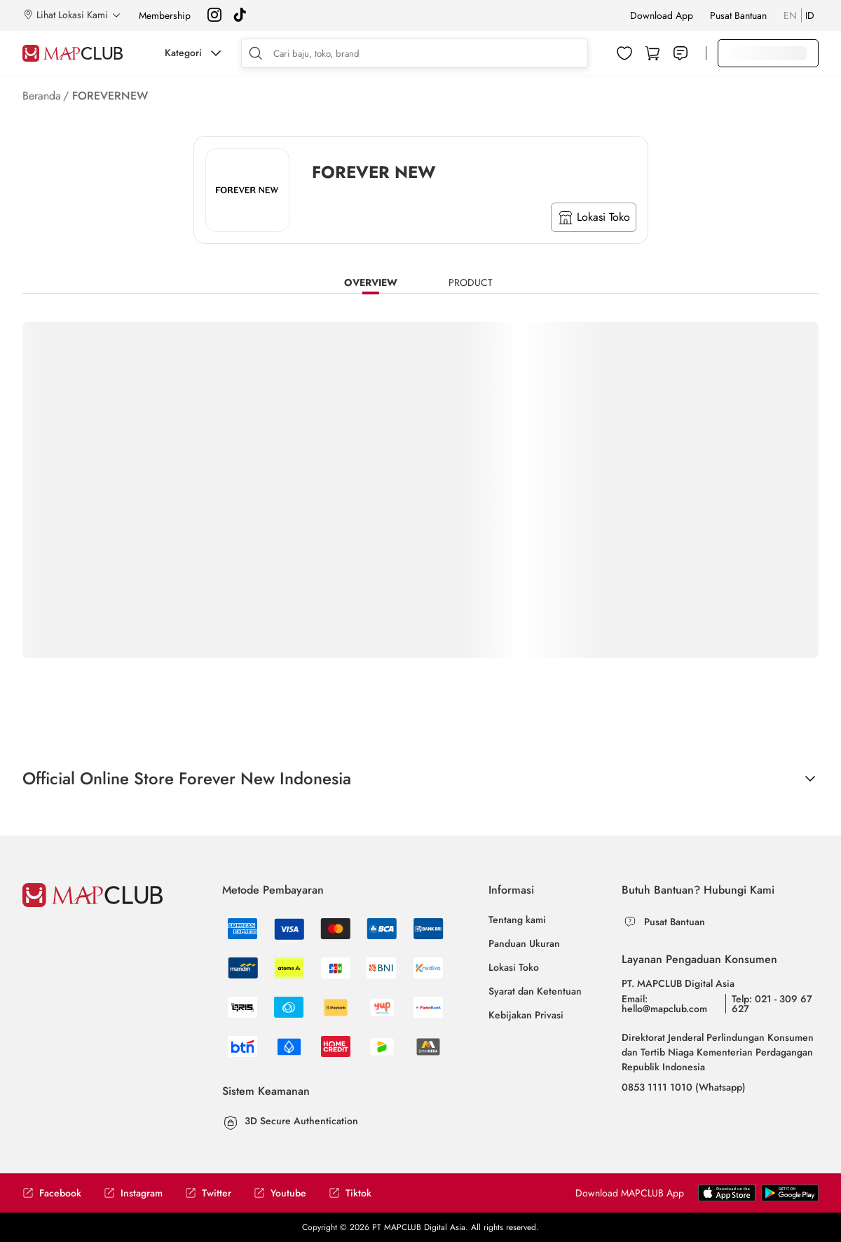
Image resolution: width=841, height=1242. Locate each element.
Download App (661, 15)
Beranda (41, 96)
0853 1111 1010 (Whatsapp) (684, 1087)
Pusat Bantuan (738, 15)
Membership (165, 15)
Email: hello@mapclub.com (664, 1004)
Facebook (51, 1193)
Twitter (208, 1193)
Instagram (133, 1193)
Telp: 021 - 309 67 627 (772, 1004)
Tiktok (350, 1193)
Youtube (280, 1193)
